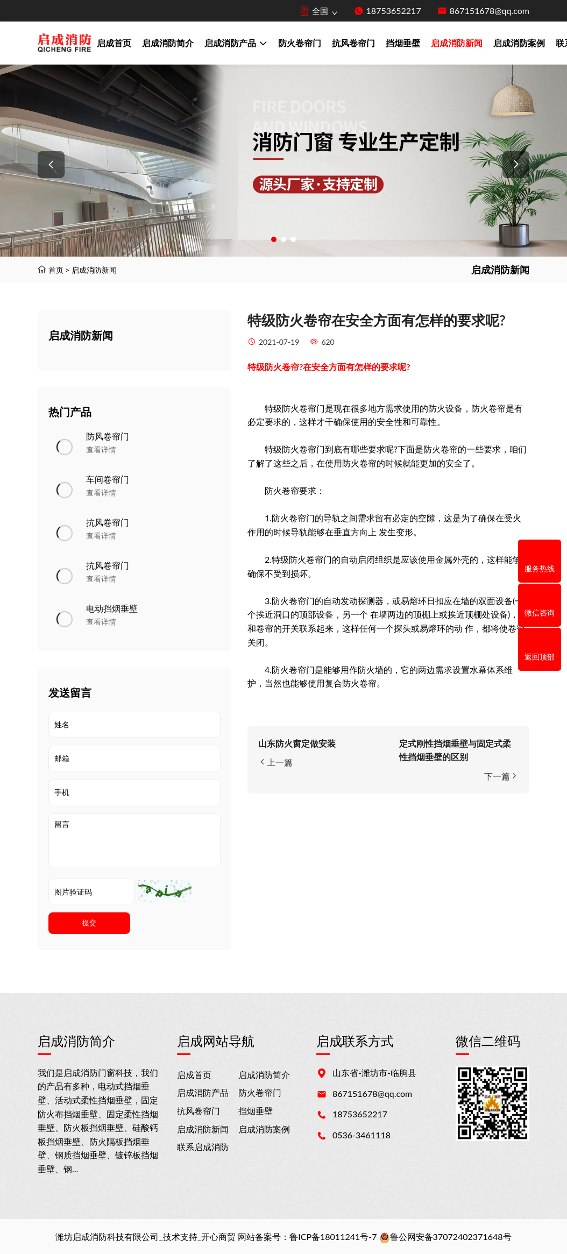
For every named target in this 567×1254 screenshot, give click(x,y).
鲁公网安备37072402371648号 (445, 1236)
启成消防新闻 (457, 43)
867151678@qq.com (489, 10)
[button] (51, 164)
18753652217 (393, 10)
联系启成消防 (203, 1147)
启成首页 (114, 43)
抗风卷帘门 (353, 43)
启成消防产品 (235, 44)
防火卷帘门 (299, 43)
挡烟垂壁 (403, 43)
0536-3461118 (361, 1135)
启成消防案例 (519, 43)
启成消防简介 (168, 43)
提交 (89, 923)
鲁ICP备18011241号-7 (333, 1236)
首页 (55, 269)
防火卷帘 (282, 367)
